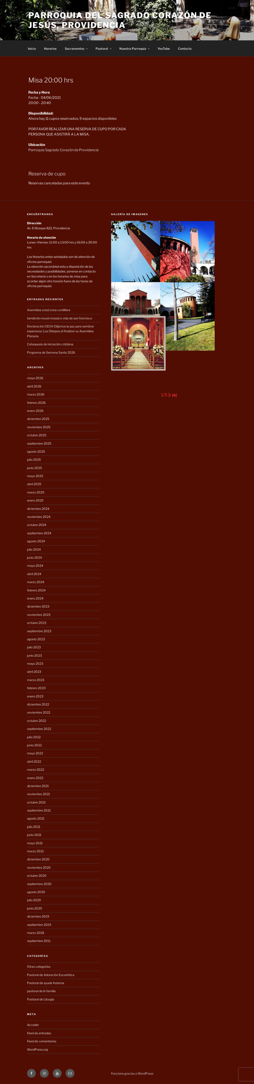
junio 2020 (34, 908)
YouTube (164, 48)
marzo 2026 (35, 394)
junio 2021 (34, 835)
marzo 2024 (35, 582)
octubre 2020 (36, 875)
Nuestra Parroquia (134, 48)
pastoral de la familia (41, 991)
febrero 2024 (36, 590)
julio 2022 (34, 737)
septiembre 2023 (39, 631)
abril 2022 (34, 761)
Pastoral (104, 48)
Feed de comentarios (41, 1041)
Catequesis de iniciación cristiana (50, 344)
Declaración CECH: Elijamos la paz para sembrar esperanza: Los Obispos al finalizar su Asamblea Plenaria (60, 331)
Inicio (32, 48)
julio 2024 (34, 549)
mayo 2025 (35, 476)
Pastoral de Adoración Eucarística (50, 975)
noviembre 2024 (38, 517)
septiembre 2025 (39, 443)
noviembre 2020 (39, 867)
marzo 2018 (35, 933)
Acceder (33, 1025)
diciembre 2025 (38, 419)
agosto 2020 (36, 892)
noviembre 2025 (38, 427)
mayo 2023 (35, 663)
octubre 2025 (36, 435)
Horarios (50, 48)
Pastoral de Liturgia (40, 999)
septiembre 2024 (39, 533)
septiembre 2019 (39, 924)
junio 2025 (34, 468)
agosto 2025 (36, 451)
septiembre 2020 (39, 884)
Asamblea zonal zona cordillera (48, 310)
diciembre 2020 (38, 859)
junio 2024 (34, 557)
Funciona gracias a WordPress (132, 1073)
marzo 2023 (35, 680)
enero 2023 (35, 696)
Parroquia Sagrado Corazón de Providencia (63, 150)
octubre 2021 (36, 802)
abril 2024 (34, 574)
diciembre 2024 (38, 508)
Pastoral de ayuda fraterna (45, 983)
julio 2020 (34, 900)
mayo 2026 (35, 378)
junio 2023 (34, 655)
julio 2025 (34, 459)
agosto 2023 (36, 639)
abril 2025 (34, 484)
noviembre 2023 (38, 614)
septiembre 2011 (39, 941)
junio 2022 (34, 745)
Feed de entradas (39, 1033)
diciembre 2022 (38, 704)
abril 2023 (34, 671)
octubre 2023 (36, 623)
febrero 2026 (36, 402)
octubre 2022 (36, 721)
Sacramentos (76, 48)
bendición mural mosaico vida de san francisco (59, 318)
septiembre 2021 (39, 810)
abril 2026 (34, 386)
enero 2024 (35, 598)
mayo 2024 (35, 565)
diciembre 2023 (38, 606)
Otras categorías (38, 966)
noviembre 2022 (38, 712)
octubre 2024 (36, 525)
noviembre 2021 (38, 794)
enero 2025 (35, 500)
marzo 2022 (35, 769)
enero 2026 (35, 411)
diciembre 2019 (38, 916)
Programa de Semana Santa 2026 (51, 352)
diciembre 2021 (38, 786)
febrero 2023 (36, 688)
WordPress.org (37, 1049)
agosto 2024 (36, 541)
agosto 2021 (36, 818)
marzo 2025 (35, 492)
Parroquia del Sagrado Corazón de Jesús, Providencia (120, 20)
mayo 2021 (35, 843)
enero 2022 (35, 778)
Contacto (185, 48)
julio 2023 (34, 647)
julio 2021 (33, 827)
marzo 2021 (35, 851)
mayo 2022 (35, 753)
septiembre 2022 (39, 729)
